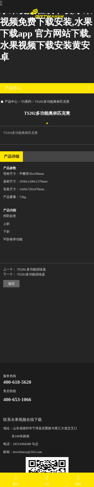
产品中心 (11, 101)
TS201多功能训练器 (31, 274)
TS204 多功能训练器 (31, 269)
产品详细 (11, 156)
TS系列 (26, 101)
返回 (11, 283)
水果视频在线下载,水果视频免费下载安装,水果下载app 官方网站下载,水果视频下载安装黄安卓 (46, 33)
